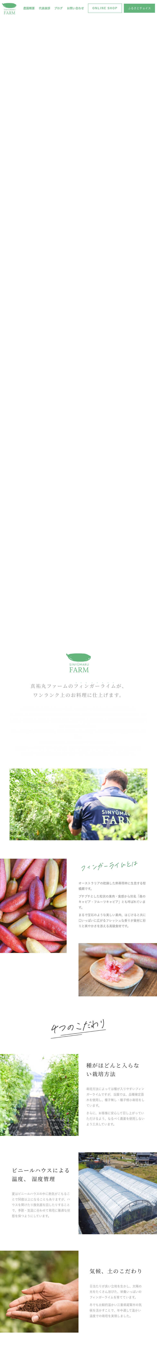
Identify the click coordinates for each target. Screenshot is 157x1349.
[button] (105, 8)
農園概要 (29, 8)
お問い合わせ (75, 8)
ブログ (58, 8)
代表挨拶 (44, 8)
